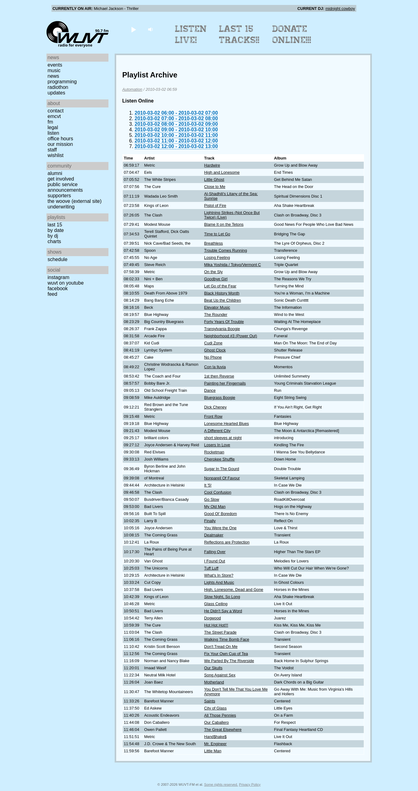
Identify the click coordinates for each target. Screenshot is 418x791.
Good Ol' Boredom (220, 513)
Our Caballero (216, 722)
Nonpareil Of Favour (222, 478)
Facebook (58, 288)
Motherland (214, 682)
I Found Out (214, 561)
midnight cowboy (340, 8)
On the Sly (213, 271)
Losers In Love (217, 445)
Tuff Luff (211, 568)
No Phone (213, 357)
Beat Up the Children (222, 300)
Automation (132, 89)
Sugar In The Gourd (221, 468)
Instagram (58, 277)
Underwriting (61, 206)
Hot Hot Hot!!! (216, 625)
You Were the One (220, 528)
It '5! (208, 485)
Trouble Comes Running (225, 250)
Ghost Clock (215, 350)
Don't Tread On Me (221, 646)
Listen (53, 133)
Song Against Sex (219, 675)
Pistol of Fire (215, 205)
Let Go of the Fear (220, 286)
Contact (56, 110)
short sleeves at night (223, 437)
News (53, 76)
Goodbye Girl (215, 279)
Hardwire (212, 165)
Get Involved (61, 178)
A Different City (217, 430)
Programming (62, 81)
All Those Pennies (220, 715)
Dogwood (212, 618)
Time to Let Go (217, 234)
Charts (54, 241)
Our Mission (60, 144)
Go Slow (211, 499)
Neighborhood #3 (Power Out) (230, 336)
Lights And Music (219, 582)
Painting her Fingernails (225, 383)
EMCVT (54, 116)
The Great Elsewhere (223, 729)
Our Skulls (213, 668)
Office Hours (60, 138)
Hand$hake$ (215, 736)
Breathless (213, 243)
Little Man (212, 751)
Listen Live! (191, 34)
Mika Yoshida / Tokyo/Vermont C (232, 264)
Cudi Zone (213, 343)
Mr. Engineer (215, 743)
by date (56, 230)
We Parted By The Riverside (229, 660)
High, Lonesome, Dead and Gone (233, 589)
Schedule (58, 259)
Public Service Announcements (65, 187)
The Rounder (215, 314)
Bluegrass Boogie (219, 397)
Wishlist (56, 155)
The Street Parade (220, 632)
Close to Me (214, 186)
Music (54, 70)
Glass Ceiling (215, 603)
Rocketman (214, 452)
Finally (210, 520)
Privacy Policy (250, 784)
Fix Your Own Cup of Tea (226, 653)
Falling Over (215, 551)
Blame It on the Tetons (224, 224)
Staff (52, 149)
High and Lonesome (222, 172)
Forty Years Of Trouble (224, 321)
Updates (56, 92)
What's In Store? (218, 575)
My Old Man (215, 506)
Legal (53, 127)
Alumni (55, 173)
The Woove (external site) (75, 201)
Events (55, 65)
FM (50, 122)
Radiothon (58, 87)
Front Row (213, 416)
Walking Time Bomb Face (226, 639)
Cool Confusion (217, 492)
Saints (209, 701)
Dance (210, 390)
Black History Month (222, 293)
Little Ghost (214, 179)
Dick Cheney (215, 407)
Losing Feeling (217, 257)
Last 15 (55, 224)
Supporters (59, 195)
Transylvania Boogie (222, 328)
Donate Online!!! (291, 34)
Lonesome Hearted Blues (226, 423)
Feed (52, 294)
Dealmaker (213, 535)
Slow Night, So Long (222, 596)
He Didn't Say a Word (223, 611)
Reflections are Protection (227, 542)
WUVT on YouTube (66, 283)
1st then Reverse (219, 376)
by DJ (53, 235)
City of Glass (215, 708)
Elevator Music (217, 307)
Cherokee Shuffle (219, 459)
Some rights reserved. (221, 784)
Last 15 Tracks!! (239, 34)
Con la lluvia (215, 367)
